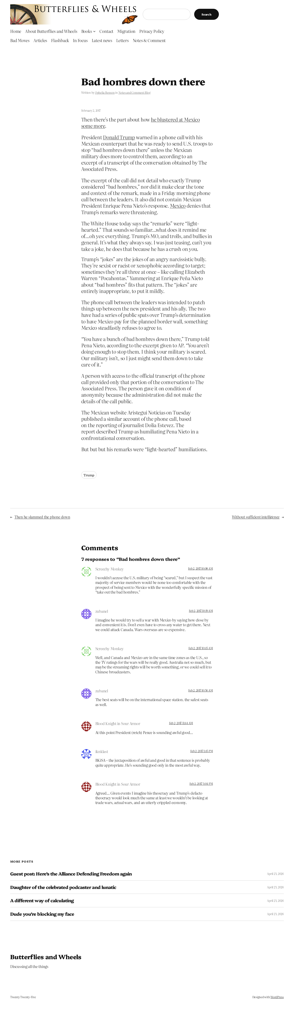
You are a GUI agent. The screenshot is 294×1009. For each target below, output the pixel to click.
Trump (89, 474)
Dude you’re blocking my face (42, 914)
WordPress (277, 997)
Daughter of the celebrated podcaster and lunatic (63, 887)
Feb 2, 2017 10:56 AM (200, 690)
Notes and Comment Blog (134, 92)
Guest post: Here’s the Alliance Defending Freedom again (71, 873)
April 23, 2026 (275, 874)
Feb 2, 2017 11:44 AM (181, 723)
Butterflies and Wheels (45, 956)
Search (207, 14)
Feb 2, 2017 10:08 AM (200, 568)
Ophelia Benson (105, 92)
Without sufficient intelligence (256, 517)
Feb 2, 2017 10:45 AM (200, 648)
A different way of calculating (42, 900)
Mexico (178, 205)
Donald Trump (119, 137)
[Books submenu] (94, 31)
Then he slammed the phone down (42, 517)
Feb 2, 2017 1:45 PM (201, 751)
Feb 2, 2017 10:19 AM (201, 611)
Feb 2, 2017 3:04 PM (201, 784)
